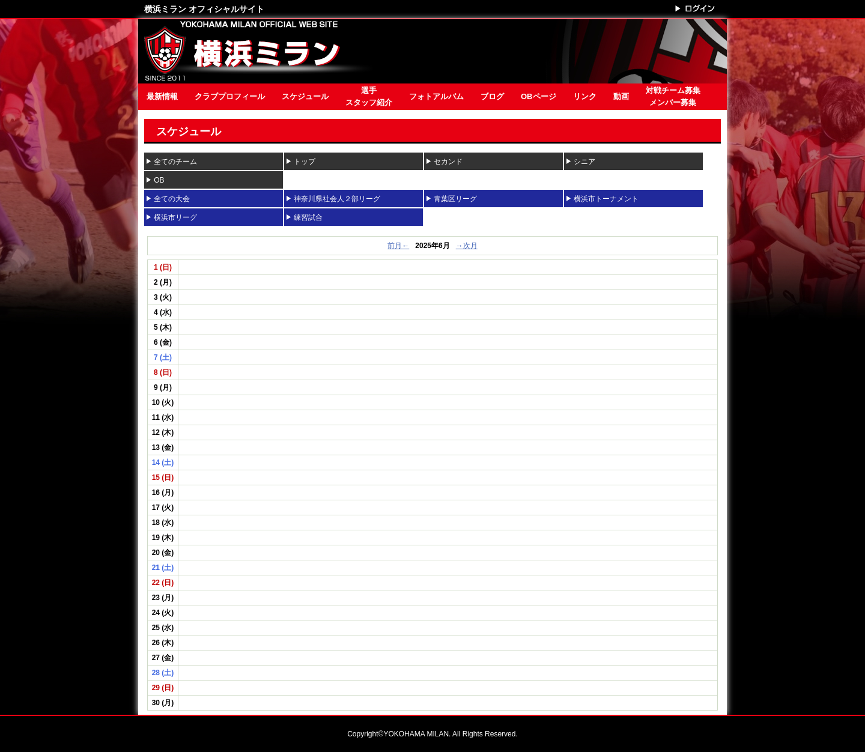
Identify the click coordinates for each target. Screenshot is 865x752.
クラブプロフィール (230, 96)
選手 (368, 97)
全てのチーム (175, 161)
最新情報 (162, 96)
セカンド (448, 161)
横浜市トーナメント (606, 199)
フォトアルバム (436, 96)
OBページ (538, 96)
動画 (621, 96)
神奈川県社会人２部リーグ (337, 199)
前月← (398, 245)
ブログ (492, 96)
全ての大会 (172, 199)
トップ (304, 161)
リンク (584, 96)
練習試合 (308, 217)
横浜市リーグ (175, 217)
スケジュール (305, 96)
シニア (584, 161)
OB (159, 180)
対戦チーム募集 (673, 97)
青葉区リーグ (459, 199)
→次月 (467, 245)
